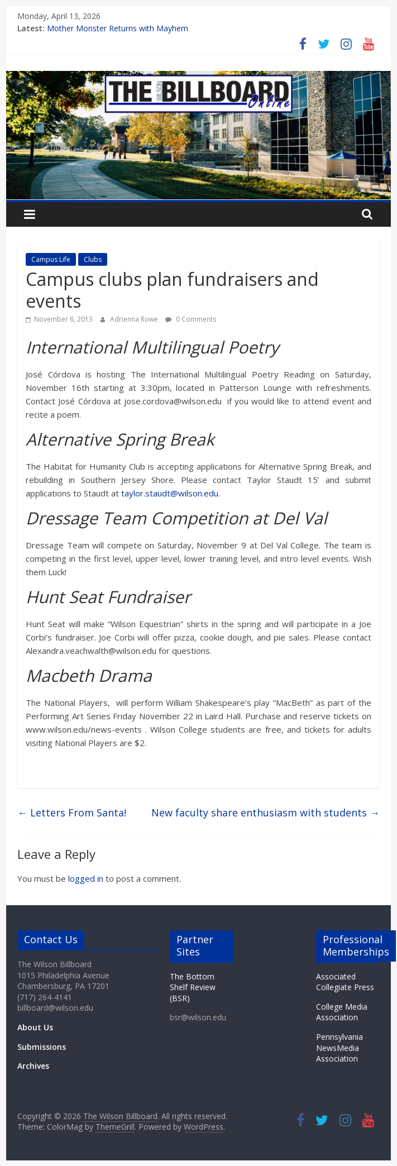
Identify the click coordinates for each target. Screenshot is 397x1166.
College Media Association (341, 1012)
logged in (85, 878)
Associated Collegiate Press (345, 982)
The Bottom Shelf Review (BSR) (193, 987)
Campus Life (50, 259)
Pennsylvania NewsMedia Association (339, 1047)
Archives (33, 1065)
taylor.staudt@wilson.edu (169, 493)
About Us (35, 1027)
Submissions (41, 1046)
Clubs (93, 259)
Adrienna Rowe (135, 319)
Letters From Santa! (71, 812)
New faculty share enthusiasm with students (265, 812)
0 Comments (190, 319)
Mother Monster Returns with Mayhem (117, 28)
